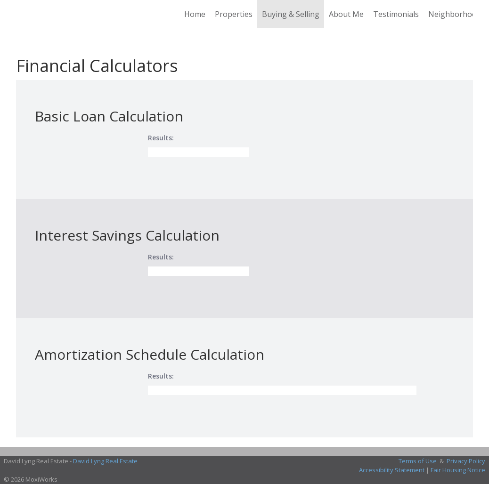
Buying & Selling (290, 14)
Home (194, 14)
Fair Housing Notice (458, 470)
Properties (234, 14)
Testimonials (396, 14)
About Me (346, 14)
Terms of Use (418, 461)
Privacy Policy (466, 461)
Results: (161, 137)
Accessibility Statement (391, 470)
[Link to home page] (21, 14)
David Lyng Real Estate (105, 461)
